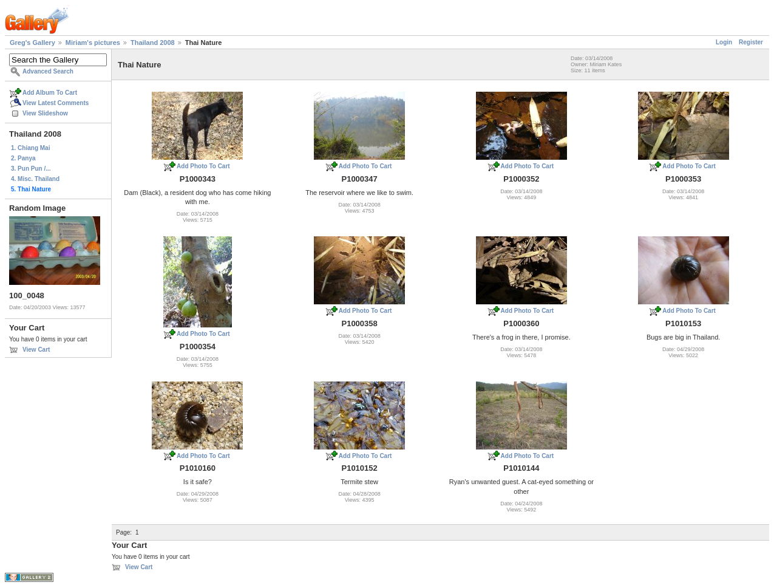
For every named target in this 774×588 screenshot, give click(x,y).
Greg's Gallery (32, 42)
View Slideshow (45, 113)
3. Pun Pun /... (31, 168)
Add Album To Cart (49, 92)
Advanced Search (47, 71)
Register (751, 42)
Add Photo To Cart (203, 166)
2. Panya (23, 158)
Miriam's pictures (93, 42)
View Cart (36, 349)
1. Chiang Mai (30, 148)
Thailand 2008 (153, 42)
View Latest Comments (55, 103)
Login (724, 42)
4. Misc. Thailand (35, 179)
